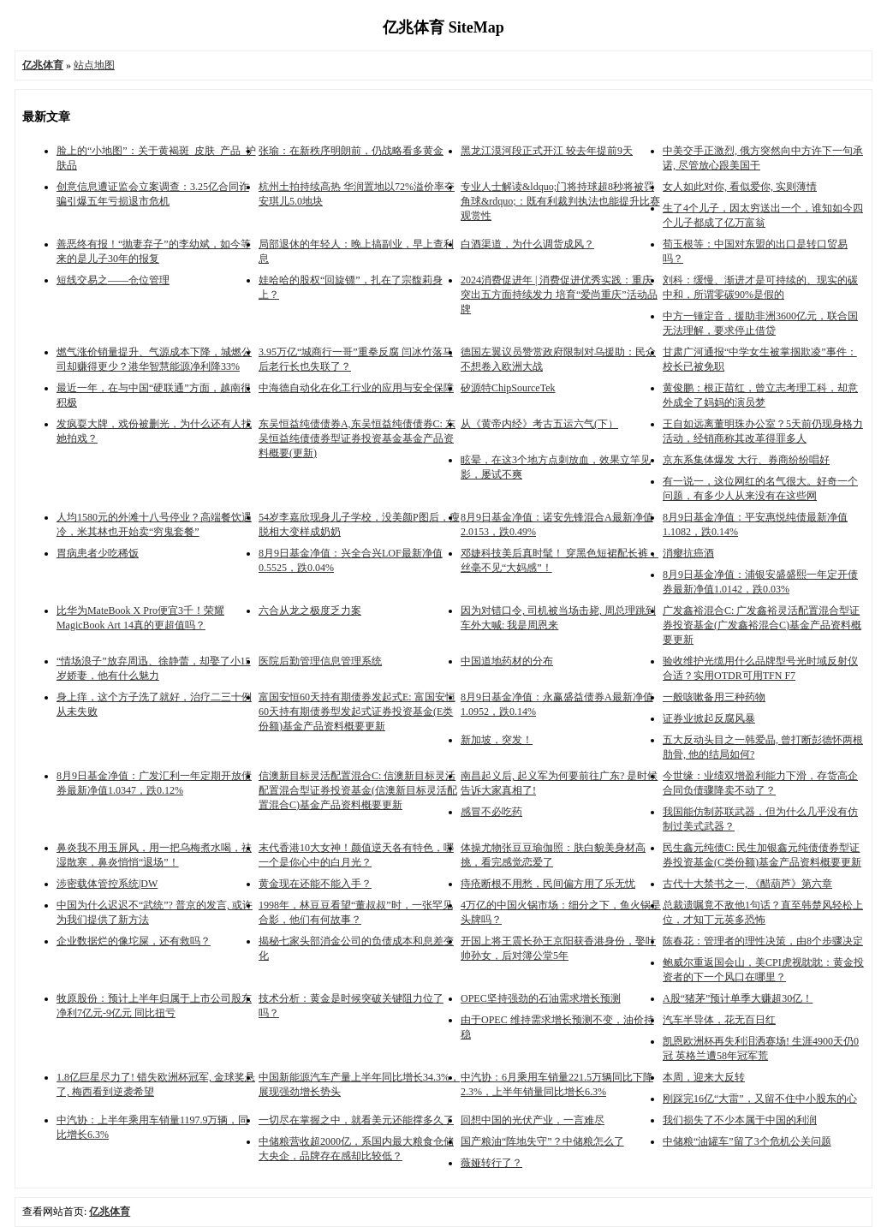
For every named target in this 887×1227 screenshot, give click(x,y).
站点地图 (94, 65)
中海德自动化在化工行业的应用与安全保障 (356, 388)
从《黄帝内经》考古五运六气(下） (539, 424)
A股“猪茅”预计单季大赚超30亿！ (738, 998)
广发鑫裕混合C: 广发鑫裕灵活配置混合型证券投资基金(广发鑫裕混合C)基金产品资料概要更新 (762, 625)
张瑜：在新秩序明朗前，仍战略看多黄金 (351, 151)
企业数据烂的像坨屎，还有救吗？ (134, 941)
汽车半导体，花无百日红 (719, 1020)
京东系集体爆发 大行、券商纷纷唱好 (746, 460)
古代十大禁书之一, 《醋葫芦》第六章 (747, 884)
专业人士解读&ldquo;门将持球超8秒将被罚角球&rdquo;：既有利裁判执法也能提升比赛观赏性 (560, 201)
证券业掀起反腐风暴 (709, 718)
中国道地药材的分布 (507, 661)
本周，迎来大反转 (704, 1077)
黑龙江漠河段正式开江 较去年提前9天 (547, 151)
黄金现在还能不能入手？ (315, 884)
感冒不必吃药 (491, 812)
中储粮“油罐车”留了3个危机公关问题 (747, 1141)
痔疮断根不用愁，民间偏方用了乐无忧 (548, 884)
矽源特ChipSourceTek (508, 388)
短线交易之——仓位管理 (113, 280)
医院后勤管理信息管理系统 (320, 661)
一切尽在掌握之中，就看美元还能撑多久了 (356, 1120)
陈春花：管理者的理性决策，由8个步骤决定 (763, 941)
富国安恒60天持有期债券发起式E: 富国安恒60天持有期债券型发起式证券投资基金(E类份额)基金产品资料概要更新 (357, 711)
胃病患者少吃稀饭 (98, 553)
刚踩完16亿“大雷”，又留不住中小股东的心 (760, 1099)
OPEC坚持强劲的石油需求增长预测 (541, 998)
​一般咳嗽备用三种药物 (714, 697)
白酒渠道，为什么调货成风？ (527, 244)
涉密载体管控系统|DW (107, 884)
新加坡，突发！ (497, 740)
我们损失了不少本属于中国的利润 (740, 1120)
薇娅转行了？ (491, 1163)
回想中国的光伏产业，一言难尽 (532, 1120)
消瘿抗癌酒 (688, 553)
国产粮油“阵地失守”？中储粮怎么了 (542, 1141)
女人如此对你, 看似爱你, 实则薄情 (740, 187)
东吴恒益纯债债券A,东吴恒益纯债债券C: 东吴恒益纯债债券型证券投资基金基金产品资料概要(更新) (357, 438)
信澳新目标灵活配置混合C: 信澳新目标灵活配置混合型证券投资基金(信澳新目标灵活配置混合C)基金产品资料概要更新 (358, 790)
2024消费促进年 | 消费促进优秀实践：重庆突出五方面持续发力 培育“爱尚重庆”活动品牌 (559, 294)
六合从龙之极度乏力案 (310, 610)
